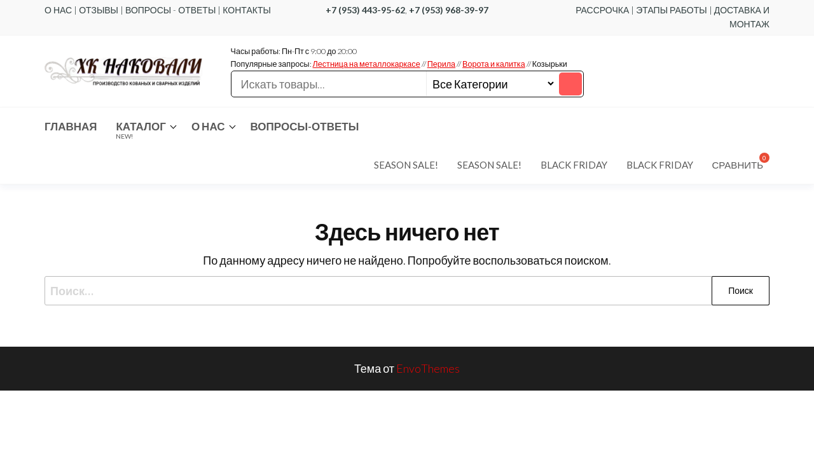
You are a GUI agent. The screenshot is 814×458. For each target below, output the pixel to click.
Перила (441, 64)
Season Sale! (406, 164)
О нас (208, 126)
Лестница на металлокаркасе (366, 64)
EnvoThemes (428, 368)
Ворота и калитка (493, 64)
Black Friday (574, 164)
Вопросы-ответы (305, 126)
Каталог (140, 130)
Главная (71, 126)
